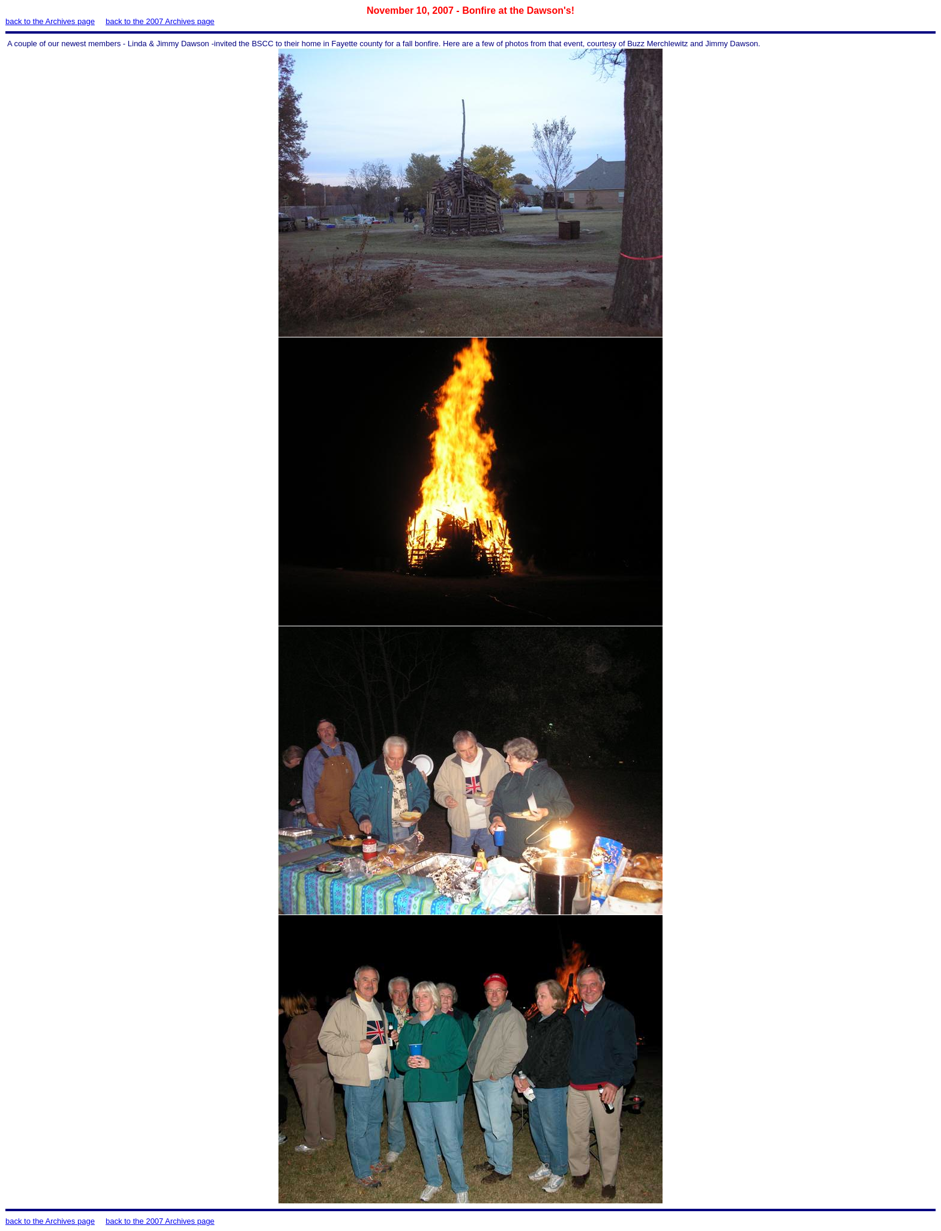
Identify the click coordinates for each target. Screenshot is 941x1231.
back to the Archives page (50, 21)
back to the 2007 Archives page (160, 21)
